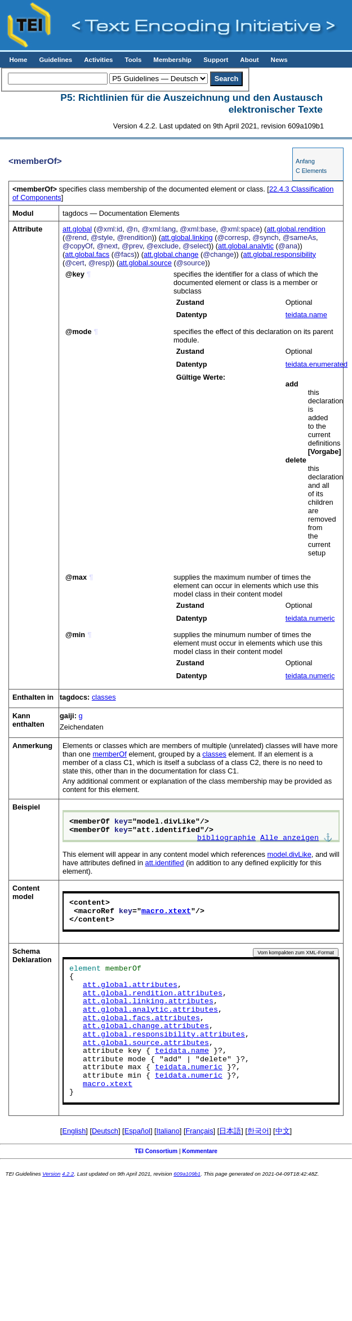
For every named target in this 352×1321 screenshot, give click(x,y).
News (279, 59)
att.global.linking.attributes (148, 1002)
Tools (132, 59)
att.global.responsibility (279, 254)
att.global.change (171, 254)
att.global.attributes (130, 985)
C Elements (311, 170)
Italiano (168, 1131)
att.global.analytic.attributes (150, 1010)
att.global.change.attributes (146, 1026)
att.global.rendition (296, 229)
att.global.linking (187, 237)
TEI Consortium (156, 1151)
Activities (98, 59)
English (74, 1131)
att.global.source (145, 263)
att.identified (164, 863)
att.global (77, 229)
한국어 (258, 1131)
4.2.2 (68, 1174)
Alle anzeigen (289, 838)
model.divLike (289, 854)
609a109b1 (186, 1174)
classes (104, 697)
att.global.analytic (246, 246)
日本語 (230, 1131)
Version (51, 1174)
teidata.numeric (310, 618)
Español (137, 1131)
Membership (172, 59)
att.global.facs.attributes (141, 1018)
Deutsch (105, 1131)
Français (199, 1131)
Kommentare (200, 1151)
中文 (282, 1131)
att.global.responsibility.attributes (164, 1035)
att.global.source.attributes (146, 1043)
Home (18, 59)
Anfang (305, 161)
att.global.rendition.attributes (152, 994)
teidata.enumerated (316, 364)
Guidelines (55, 59)
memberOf (109, 754)
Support (215, 59)
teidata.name (306, 314)
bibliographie (226, 838)
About (249, 59)
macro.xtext (166, 911)
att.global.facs (87, 254)
